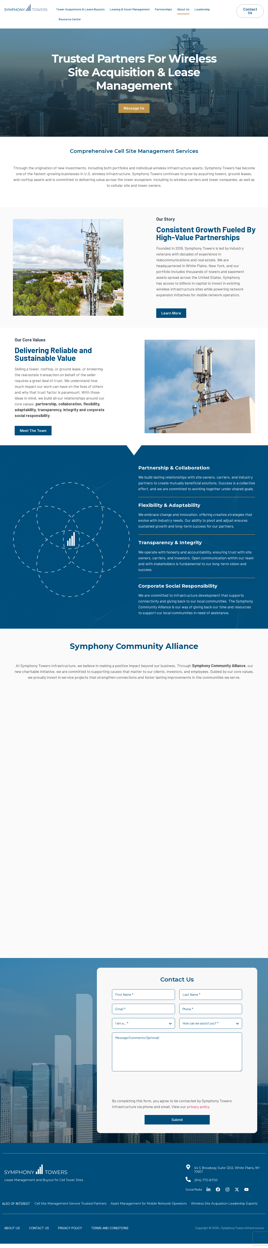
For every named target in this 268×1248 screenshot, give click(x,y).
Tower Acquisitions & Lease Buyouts (80, 9)
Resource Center (70, 19)
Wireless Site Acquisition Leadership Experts (224, 1203)
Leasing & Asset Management (130, 9)
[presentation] (145, 1085)
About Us (183, 9)
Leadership (202, 9)
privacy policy (198, 1106)
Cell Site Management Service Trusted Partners (70, 1203)
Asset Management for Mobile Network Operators (149, 1203)
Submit (177, 1120)
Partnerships (163, 9)
